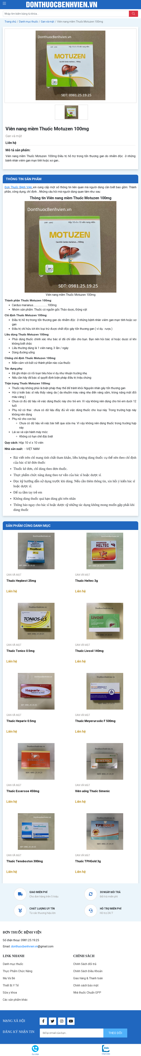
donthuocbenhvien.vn (24, 946)
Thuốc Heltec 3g (86, 580)
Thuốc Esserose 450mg (22, 791)
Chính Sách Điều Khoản (87, 971)
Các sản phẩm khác (15, 999)
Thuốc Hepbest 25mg (21, 580)
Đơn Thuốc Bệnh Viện (18, 187)
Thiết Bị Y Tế (11, 985)
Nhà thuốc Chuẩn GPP (87, 992)
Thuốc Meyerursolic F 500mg (95, 721)
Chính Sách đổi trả (84, 964)
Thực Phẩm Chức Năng (17, 971)
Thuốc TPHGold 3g (88, 861)
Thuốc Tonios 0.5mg (20, 651)
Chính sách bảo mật (85, 985)
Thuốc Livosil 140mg (89, 651)
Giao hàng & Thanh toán (88, 978)
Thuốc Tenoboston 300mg (24, 861)
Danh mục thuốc (13, 964)
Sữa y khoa (10, 992)
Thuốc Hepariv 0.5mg (21, 721)
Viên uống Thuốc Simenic (92, 791)
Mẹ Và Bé (9, 978)
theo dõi (115, 1033)
